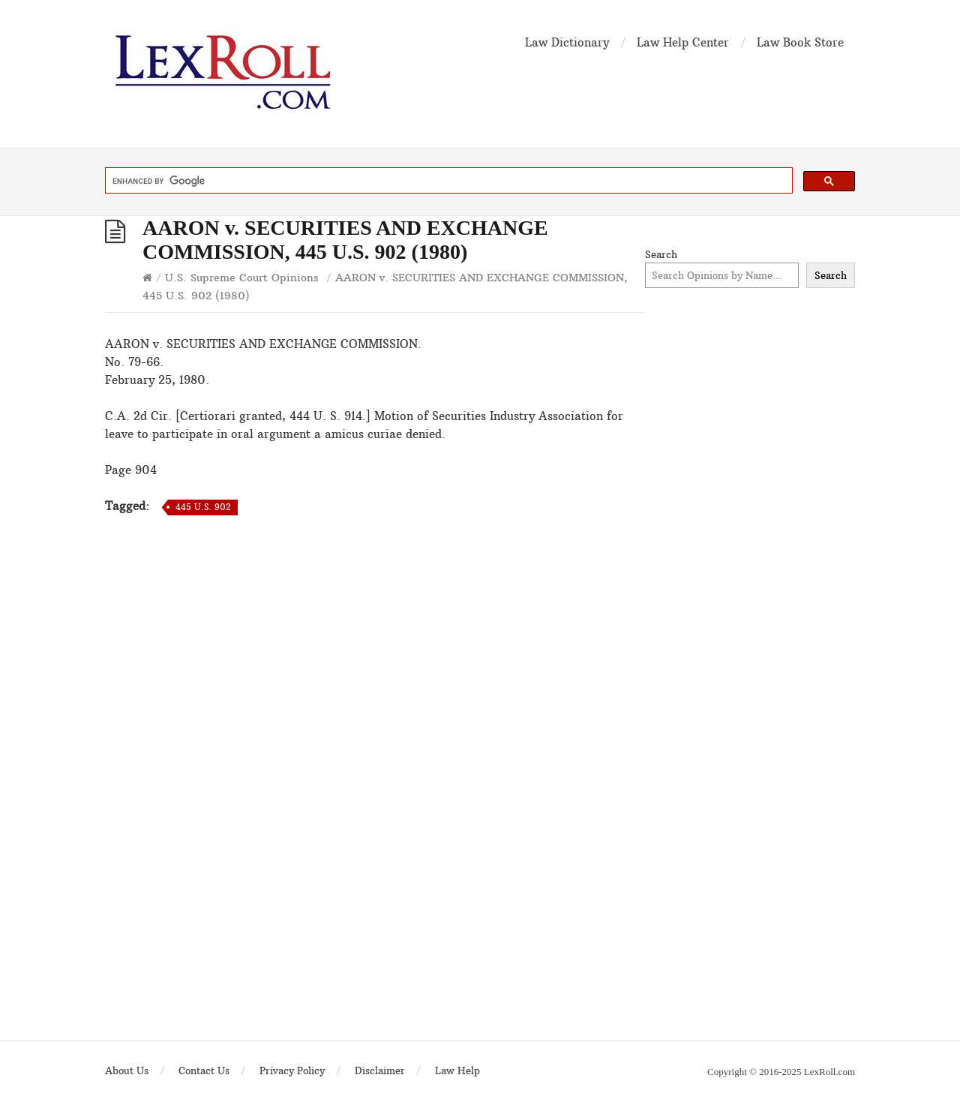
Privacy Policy (292, 1070)
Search (661, 254)
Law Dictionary (567, 42)
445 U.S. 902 (203, 507)
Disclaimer (380, 1070)
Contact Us (204, 1070)
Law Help (457, 1070)
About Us (126, 1070)
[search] (447, 180)
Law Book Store (800, 42)
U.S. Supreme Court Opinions (242, 277)
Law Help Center (683, 42)
